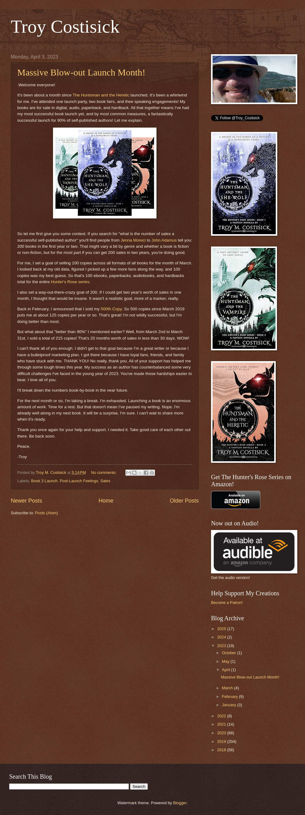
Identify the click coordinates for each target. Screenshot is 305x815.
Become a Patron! (227, 602)
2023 (222, 645)
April (226, 669)
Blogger (180, 803)
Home (106, 501)
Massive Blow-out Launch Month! (81, 72)
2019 (222, 741)
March (228, 688)
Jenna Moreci (133, 240)
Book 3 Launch (44, 481)
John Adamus (164, 240)
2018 (222, 750)
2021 (222, 724)
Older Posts (184, 501)
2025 (222, 628)
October (229, 652)
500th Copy (111, 309)
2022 (222, 716)
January (229, 705)
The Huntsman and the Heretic (101, 95)
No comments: (104, 472)
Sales (105, 481)
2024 (222, 637)
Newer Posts (26, 501)
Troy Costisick (65, 26)
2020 (222, 733)
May (226, 661)
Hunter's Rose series (70, 281)
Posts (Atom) (46, 513)
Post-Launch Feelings (79, 481)
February (230, 696)
